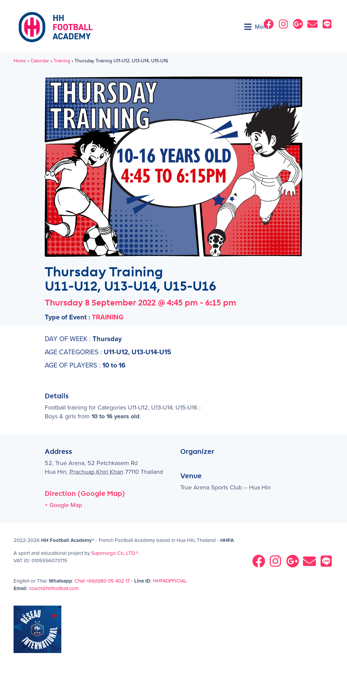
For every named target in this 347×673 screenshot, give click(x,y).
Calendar (39, 61)
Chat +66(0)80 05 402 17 (102, 581)
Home (20, 61)
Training (62, 61)
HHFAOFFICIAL (170, 581)
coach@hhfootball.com (54, 588)
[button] (257, 26)
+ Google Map (63, 505)
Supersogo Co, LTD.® (114, 553)
